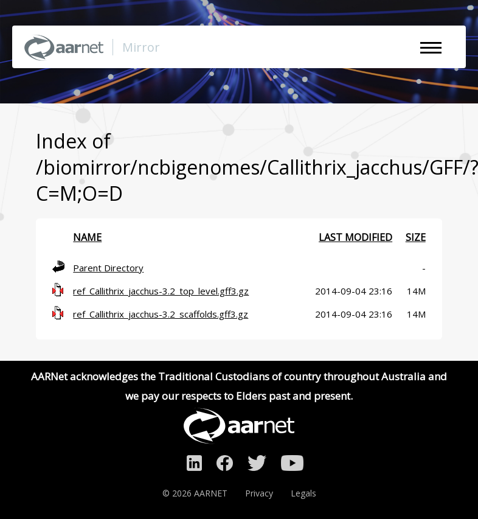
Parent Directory (108, 268)
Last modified (355, 237)
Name (87, 237)
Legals (303, 493)
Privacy (259, 493)
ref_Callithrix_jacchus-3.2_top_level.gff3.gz (161, 291)
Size (416, 237)
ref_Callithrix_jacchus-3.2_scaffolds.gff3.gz (160, 314)
